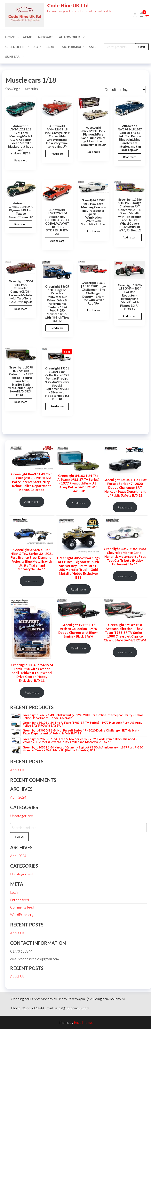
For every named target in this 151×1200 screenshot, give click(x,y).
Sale (92, 47)
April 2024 (18, 797)
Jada (50, 47)
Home (10, 37)
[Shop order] (124, 89)
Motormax (71, 47)
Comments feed (22, 907)
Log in (14, 892)
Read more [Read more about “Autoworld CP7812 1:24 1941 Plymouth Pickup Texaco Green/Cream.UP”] (20, 224)
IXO (35, 47)
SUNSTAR (12, 56)
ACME (27, 37)
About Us (17, 770)
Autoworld (69, 37)
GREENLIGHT (15, 47)
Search (142, 46)
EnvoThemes (83, 1022)
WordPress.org (22, 914)
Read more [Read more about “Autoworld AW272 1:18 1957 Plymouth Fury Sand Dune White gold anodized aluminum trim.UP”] (93, 151)
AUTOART (45, 37)
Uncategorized (21, 816)
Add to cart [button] (57, 240)
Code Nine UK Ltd (68, 5)
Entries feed (19, 900)
